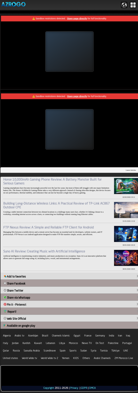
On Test (100, 343)
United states (10, 358)
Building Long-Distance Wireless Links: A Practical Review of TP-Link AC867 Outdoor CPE (56, 205)
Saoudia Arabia (32, 351)
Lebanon (50, 343)
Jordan (15, 343)
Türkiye (115, 351)
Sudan (83, 351)
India (111, 336)
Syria (93, 351)
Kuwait (38, 343)
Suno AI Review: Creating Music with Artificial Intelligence (44, 251)
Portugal (127, 343)
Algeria (7, 336)
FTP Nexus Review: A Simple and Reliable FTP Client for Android (48, 227)
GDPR (84, 388)
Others (86, 358)
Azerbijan (33, 336)
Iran (120, 336)
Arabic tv (19, 336)
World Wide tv (29, 358)
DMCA (92, 388)
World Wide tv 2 (49, 358)
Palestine (113, 343)
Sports (72, 351)
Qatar (6, 351)
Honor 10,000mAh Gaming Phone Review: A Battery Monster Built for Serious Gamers (52, 181)
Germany (100, 336)
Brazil (45, 336)
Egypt (77, 336)
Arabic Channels (102, 358)
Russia (16, 351)
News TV (87, 343)
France (87, 336)
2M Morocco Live (123, 358)
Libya (62, 343)
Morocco (73, 343)
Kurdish (26, 343)
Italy (5, 343)
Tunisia (104, 351)
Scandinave (50, 351)
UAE (125, 351)
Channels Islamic (61, 336)
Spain (62, 351)
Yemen (65, 358)
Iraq (128, 336)
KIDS (76, 358)
